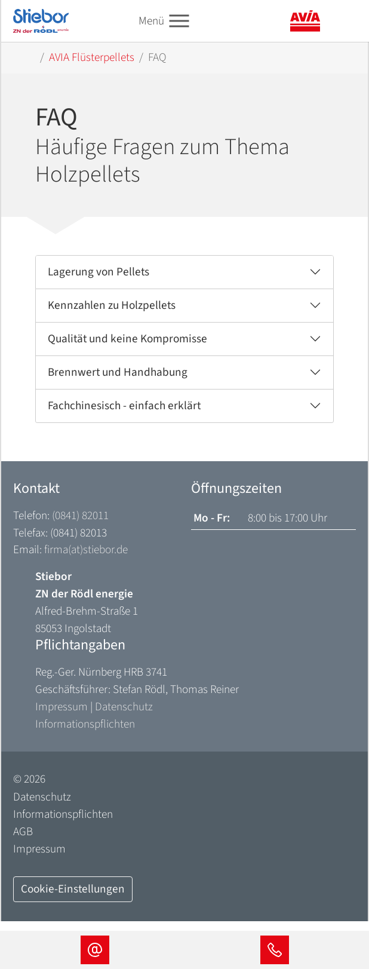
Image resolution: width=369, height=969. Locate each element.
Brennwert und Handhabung (117, 372)
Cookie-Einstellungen (73, 889)
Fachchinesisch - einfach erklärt (124, 405)
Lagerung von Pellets (98, 271)
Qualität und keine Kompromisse (127, 338)
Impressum (61, 706)
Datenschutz (124, 706)
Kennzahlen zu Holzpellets (112, 305)
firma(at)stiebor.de (86, 549)
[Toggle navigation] (179, 21)
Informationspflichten (85, 724)
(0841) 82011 (80, 515)
